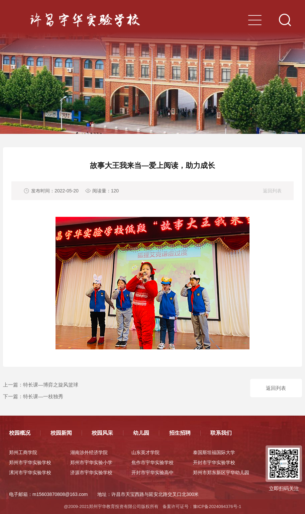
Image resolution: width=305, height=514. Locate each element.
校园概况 (19, 433)
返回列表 (272, 190)
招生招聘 (180, 433)
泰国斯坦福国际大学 (214, 452)
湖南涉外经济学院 (89, 452)
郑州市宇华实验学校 (30, 462)
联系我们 (221, 433)
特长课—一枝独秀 (43, 396)
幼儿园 (141, 433)
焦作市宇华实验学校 (152, 462)
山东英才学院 (145, 452)
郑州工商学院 (23, 452)
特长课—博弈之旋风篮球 (50, 385)
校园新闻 (61, 433)
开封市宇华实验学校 (214, 462)
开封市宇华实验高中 (152, 472)
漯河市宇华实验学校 (30, 472)
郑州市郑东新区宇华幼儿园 (221, 472)
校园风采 (102, 433)
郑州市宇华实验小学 (91, 462)
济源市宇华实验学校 (91, 472)
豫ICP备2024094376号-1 (217, 506)
